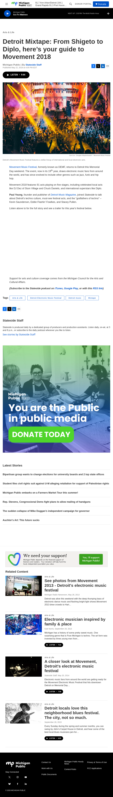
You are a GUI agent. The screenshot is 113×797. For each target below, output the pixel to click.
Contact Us (46, 762)
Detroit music (75, 298)
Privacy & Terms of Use (97, 762)
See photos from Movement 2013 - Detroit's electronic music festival (75, 585)
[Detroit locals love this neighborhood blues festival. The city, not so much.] (23, 713)
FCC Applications (94, 768)
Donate (102, 4)
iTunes (59, 288)
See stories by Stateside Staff (19, 334)
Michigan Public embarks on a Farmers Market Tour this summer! (40, 492)
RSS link (98, 288)
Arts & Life (8, 32)
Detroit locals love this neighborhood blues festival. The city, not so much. (72, 713)
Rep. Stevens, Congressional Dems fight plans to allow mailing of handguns (46, 502)
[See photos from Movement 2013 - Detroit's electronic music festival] (23, 586)
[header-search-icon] (70, 4)
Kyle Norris (49, 629)
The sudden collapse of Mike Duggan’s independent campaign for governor (46, 511)
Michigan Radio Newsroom (55, 595)
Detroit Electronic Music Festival (45, 298)
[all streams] (109, 13)
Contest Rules (70, 769)
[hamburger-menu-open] (6, 4)
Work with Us (46, 768)
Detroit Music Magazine (63, 194)
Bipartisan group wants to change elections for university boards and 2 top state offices (53, 474)
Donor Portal (83, 4)
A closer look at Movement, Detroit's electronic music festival (70, 666)
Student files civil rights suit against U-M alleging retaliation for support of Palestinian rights (56, 483)
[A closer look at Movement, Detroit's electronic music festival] (23, 666)
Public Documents (49, 774)
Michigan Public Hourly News (73, 763)
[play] (7, 13)
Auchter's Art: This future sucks (21, 520)
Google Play (71, 288)
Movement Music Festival (23, 167)
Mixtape (92, 298)
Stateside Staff (34, 65)
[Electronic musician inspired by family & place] (23, 624)
